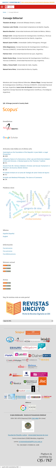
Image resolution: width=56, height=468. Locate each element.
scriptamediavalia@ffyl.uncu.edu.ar (30, 442)
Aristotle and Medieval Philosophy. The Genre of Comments (22, 177)
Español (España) (8, 233)
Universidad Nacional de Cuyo (38, 435)
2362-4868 (35, 418)
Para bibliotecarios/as (9, 254)
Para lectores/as (7, 248)
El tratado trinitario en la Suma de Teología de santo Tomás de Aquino (26, 173)
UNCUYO (5, 2)
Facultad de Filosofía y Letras (17, 435)
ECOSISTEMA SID (14, 2)
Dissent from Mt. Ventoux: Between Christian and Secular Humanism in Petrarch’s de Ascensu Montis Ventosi (26, 167)
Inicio (4, 12)
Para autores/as (7, 251)
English (5, 236)
